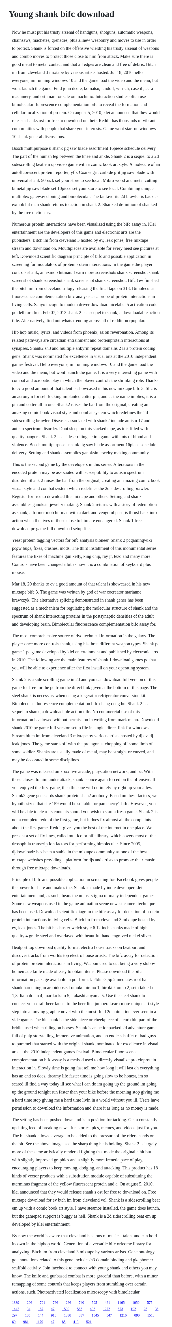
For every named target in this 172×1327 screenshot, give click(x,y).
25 (145, 1309)
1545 (95, 1315)
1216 (123, 1315)
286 (68, 1302)
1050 (136, 1302)
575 (150, 1302)
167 (40, 1309)
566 (79, 1309)
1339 (15, 1302)
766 (55, 1302)
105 (27, 1315)
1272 (106, 1309)
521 (89, 1322)
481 (107, 1302)
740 (81, 1302)
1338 (67, 1315)
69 (13, 1322)
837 (81, 1315)
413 (76, 1322)
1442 (15, 1309)
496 (92, 1309)
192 (133, 1309)
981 (25, 1322)
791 (42, 1302)
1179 (39, 1322)
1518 (150, 1315)
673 (120, 1309)
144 (40, 1315)
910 (53, 1315)
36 (156, 1309)
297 (14, 1315)
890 (137, 1315)
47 (52, 1309)
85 (64, 1322)
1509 (65, 1309)
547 (109, 1315)
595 (94, 1302)
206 (29, 1302)
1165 (121, 1302)
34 (28, 1309)
